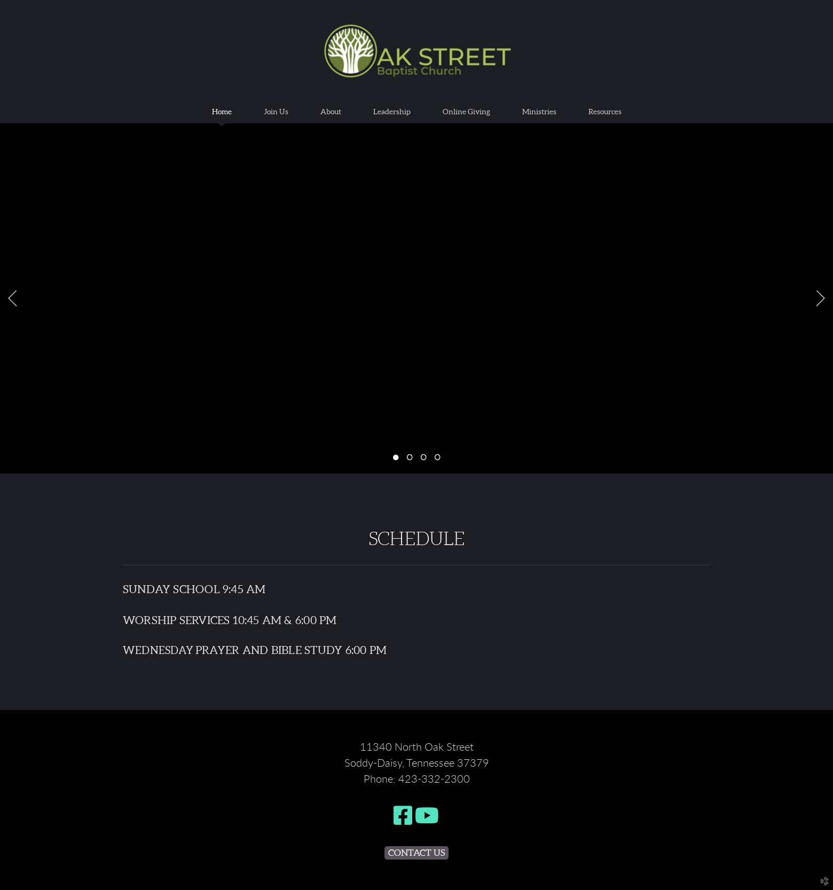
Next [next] (820, 298)
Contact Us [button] (416, 852)
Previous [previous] (12, 298)
